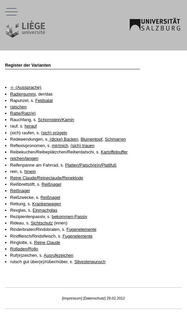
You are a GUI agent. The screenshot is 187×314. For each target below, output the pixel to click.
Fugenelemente (81, 229)
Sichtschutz (42, 222)
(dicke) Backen (63, 139)
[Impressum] (72, 298)
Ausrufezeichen (58, 255)
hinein (30, 171)
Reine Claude (47, 242)
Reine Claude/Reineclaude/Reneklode (46, 177)
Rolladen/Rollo (24, 248)
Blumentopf (91, 139)
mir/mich (60, 145)
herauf (31, 126)
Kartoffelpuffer (114, 151)
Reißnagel (51, 184)
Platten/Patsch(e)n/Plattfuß (91, 165)
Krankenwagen (46, 203)
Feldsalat (44, 100)
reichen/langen (24, 158)
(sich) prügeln (54, 132)
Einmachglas (45, 210)
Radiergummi (23, 94)
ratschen (18, 106)
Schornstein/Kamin (56, 119)
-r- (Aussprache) (25, 87)
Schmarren (115, 139)
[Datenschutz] (94, 298)
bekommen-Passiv (69, 216)
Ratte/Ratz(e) (23, 113)
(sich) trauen (82, 145)
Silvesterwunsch (89, 261)
